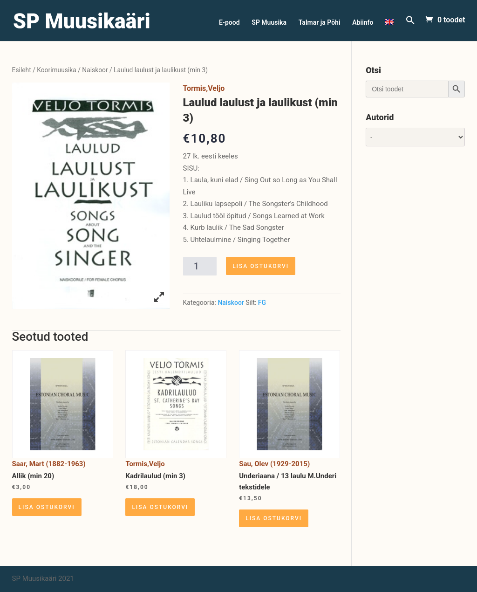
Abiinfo (362, 22)
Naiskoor (95, 70)
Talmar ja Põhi (320, 22)
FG (262, 302)
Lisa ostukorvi (260, 266)
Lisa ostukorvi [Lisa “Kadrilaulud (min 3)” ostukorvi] (160, 507)
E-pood (229, 22)
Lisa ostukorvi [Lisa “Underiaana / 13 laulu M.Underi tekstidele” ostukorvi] (273, 518)
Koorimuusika (56, 70)
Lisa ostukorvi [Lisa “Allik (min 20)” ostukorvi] (47, 507)
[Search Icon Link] (410, 28)
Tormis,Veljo (204, 88)
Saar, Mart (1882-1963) (49, 464)
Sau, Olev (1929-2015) (274, 464)
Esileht (21, 70)
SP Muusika (269, 22)
